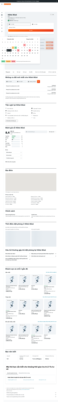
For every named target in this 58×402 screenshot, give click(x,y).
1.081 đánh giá (15, 15)
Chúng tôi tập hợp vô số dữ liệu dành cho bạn (31, 391)
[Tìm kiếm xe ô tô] (1, 12)
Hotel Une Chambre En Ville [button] (24, 281)
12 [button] (16, 34)
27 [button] (19, 40)
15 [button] (24, 34)
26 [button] (16, 40)
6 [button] (19, 32)
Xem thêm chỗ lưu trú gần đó (51, 268)
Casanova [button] (33, 281)
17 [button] (11, 37)
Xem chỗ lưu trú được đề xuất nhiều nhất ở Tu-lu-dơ (47, 317)
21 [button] (30, 37)
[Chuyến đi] (1, 23)
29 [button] (24, 40)
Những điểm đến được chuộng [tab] (24, 369)
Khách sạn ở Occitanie (32, 398)
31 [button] (11, 42)
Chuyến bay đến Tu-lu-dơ (12, 376)
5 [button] (16, 32)
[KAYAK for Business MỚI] (1, 20)
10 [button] (11, 34)
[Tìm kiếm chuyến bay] (1, 7)
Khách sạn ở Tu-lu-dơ (42, 376)
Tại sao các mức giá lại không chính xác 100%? (31, 393)
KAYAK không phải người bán (31, 389)
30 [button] (27, 40)
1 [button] (24, 29)
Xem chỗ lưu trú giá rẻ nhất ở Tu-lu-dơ (49, 293)
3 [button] (11, 32)
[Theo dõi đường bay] (1, 18)
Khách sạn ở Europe (18, 398)
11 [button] (41, 32)
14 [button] (30, 34)
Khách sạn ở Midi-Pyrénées (41, 398)
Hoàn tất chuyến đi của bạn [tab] (12, 369)
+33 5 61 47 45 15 (11, 13)
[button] (57, 1)
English (37, 1)
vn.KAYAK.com (7, 398)
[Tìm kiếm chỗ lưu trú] (1, 10)
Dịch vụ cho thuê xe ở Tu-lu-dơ (28, 376)
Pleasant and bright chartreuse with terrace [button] (11, 282)
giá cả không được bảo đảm (25, 385)
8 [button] (24, 32)
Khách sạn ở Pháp (25, 398)
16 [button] (27, 34)
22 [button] (24, 37)
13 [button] (19, 34)
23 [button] (27, 37)
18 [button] (41, 34)
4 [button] (41, 29)
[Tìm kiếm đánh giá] (37, 128)
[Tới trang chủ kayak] (7, 4)
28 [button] (21, 40)
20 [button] (19, 37)
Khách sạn (12, 398)
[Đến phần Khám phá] (1, 15)
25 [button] (14, 40)
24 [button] (11, 40)
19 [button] (16, 37)
